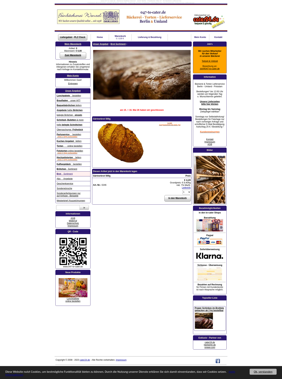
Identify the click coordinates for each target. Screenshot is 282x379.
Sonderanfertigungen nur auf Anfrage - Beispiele (69, 194)
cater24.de (210, 342)
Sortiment (67, 169)
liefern (69, 105)
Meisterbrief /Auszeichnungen (71, 200)
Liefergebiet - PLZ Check (72, 37)
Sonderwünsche (64, 188)
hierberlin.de (210, 345)
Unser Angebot (73, 91)
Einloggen (73, 83)
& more (70, 120)
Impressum (73, 226)
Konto (200, 37)
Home (100, 37)
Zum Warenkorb (73, 55)
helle (69, 125)
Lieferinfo (186, 187)
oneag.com (209, 347)
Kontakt (218, 37)
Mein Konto (73, 75)
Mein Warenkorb (73, 44)
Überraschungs (70, 129)
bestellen (69, 95)
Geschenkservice (65, 183)
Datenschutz (73, 223)
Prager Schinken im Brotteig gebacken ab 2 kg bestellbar (209, 309)
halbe (70, 110)
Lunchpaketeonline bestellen (72, 299)
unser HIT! (68, 100)
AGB (73, 218)
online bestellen (69, 146)
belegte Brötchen (69, 115)
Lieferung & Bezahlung (150, 37)
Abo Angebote (65, 178)
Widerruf (73, 221)
